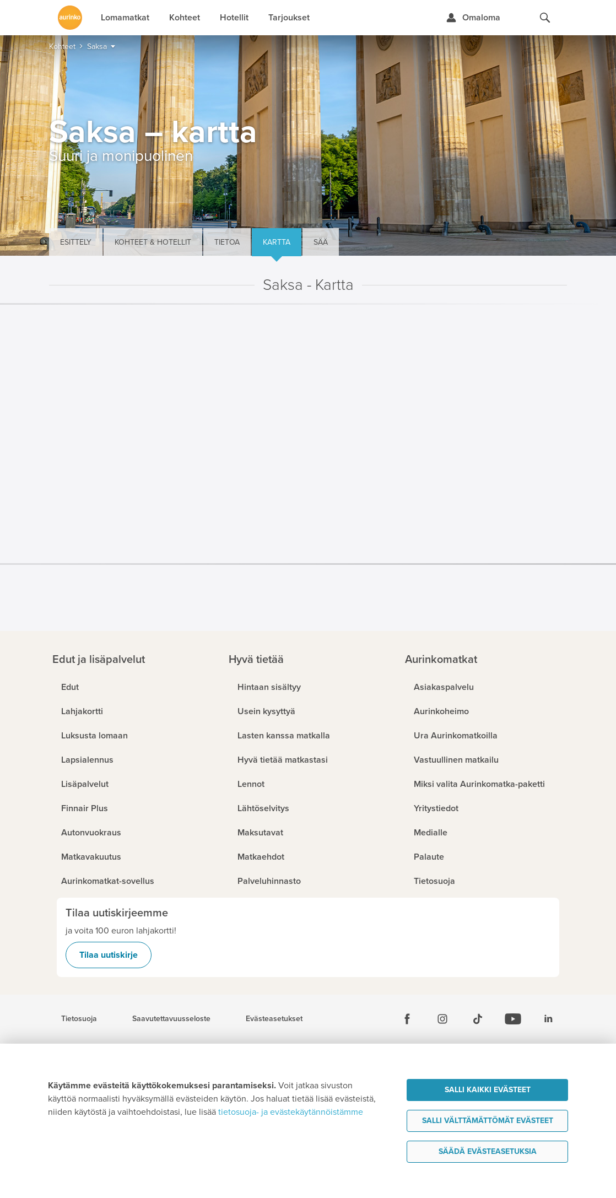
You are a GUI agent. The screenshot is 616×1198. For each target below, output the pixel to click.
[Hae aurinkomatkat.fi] (545, 17)
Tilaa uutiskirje (108, 954)
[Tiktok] (477, 1018)
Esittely (75, 242)
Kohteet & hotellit (153, 242)
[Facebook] (407, 1018)
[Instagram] (442, 1018)
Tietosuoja (79, 1018)
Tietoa (227, 242)
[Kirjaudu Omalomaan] (473, 17)
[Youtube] (513, 1018)
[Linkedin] (548, 1018)
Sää (321, 242)
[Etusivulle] (70, 18)
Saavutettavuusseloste (171, 1018)
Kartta (276, 242)
